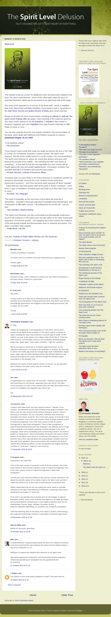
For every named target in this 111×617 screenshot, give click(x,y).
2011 (83, 482)
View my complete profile (88, 439)
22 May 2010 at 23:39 (18, 283)
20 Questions (37, 122)
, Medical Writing (26, 210)
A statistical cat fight (86, 281)
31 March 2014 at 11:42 (19, 580)
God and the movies (86, 202)
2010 (83, 486)
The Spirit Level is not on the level (92, 245)
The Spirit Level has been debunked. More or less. (88, 347)
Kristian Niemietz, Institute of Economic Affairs (26, 172)
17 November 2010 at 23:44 (21, 449)
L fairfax (13, 573)
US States (83, 183)
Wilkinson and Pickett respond (90, 287)
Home (33, 595)
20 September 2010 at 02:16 (21, 396)
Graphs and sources (86, 211)
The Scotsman (51, 237)
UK (87, 174)
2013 (83, 476)
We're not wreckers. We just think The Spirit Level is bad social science (91, 341)
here (7, 108)
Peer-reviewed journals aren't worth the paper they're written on (92, 332)
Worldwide (96, 174)
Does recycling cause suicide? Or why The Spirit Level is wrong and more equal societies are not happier (92, 236)
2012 (83, 479)
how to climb (15, 525)
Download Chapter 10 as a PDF (19, 138)
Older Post (67, 595)
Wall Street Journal (16, 111)
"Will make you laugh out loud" (90, 150)
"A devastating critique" (88, 145)
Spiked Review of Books (38, 111)
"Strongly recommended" (88, 152)
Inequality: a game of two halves (91, 284)
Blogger (79, 610)
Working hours (84, 189)
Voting (81, 186)
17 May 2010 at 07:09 (18, 266)
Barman (13, 249)
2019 (83, 458)
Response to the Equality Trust (90, 294)
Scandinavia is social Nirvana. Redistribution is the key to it (90, 269)
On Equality (83, 336)
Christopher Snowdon (19, 322)
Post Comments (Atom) (24, 600)
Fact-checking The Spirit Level (90, 265)
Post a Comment (14, 585)
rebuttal (49, 122)
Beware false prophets (87, 248)
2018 (83, 472)
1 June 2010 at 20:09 (18, 314)
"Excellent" (83, 147)
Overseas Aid (84, 193)
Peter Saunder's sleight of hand (91, 254)
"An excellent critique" (87, 159)
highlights (35, 124)
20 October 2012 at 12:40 (20, 532)
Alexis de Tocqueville (87, 208)
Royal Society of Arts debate (90, 278)
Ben (12, 539)
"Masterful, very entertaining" (90, 167)
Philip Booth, (16, 228)
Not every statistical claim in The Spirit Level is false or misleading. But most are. (92, 260)
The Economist (13, 146)
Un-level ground (85, 251)
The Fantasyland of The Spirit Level (92, 302)
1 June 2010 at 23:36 (18, 370)
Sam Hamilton (13, 210)
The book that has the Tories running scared (90, 316)
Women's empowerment (88, 196)
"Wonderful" (83, 169)
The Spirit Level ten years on (94, 467)
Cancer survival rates (87, 205)
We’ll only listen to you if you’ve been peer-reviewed (91, 306)
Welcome (86, 464)
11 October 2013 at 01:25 (20, 565)
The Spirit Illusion (85, 242)
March (86, 461)
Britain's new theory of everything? (92, 351)
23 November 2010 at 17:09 (21, 517)
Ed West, (17, 194)
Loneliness (83, 199)
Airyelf (63, 610)
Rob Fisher (15, 274)
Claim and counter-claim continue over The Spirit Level (92, 298)
